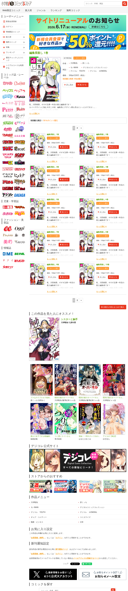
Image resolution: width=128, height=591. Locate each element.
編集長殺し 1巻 (53, 134)
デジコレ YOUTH (77, 71)
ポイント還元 (80, 58)
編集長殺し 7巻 (53, 232)
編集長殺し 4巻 (102, 167)
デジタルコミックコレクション (95, 67)
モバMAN (74, 67)
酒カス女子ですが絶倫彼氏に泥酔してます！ (41, 436)
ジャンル (41, 10)
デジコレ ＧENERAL (98, 71)
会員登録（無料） (38, 538)
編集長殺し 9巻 (53, 265)
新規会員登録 (11, 21)
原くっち (85, 63)
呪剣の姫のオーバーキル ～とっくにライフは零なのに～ (114, 398)
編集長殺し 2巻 (102, 134)
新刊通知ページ (62, 549)
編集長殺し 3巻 (53, 167)
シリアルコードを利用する (15, 66)
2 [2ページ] (77, 128)
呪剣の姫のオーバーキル (64, 398)
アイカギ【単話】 (110, 436)
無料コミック (73, 10)
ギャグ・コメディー (39, 517)
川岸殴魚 (74, 63)
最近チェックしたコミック (15, 59)
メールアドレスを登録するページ (86, 558)
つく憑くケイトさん (62, 436)
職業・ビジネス (37, 522)
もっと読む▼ (34, 113)
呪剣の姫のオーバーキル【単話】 (90, 398)
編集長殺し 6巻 (102, 199)
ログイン (59, 538)
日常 (82, 522)
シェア (65, 564)
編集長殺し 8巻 (102, 232)
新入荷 (28, 10)
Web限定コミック (11, 10)
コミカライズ (85, 517)
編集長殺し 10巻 (102, 265)
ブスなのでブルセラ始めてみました (41, 398)
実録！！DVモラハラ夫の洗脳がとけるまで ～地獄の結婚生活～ (90, 436)
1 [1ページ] (73, 128)
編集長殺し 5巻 (53, 199)
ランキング (56, 10)
